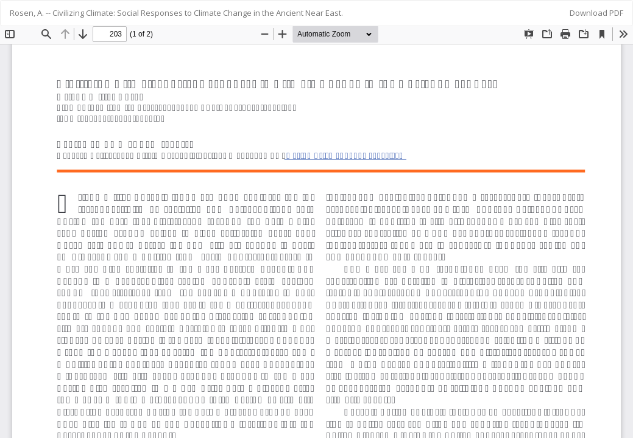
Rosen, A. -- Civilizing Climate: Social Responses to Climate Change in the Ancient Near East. (176, 12)
